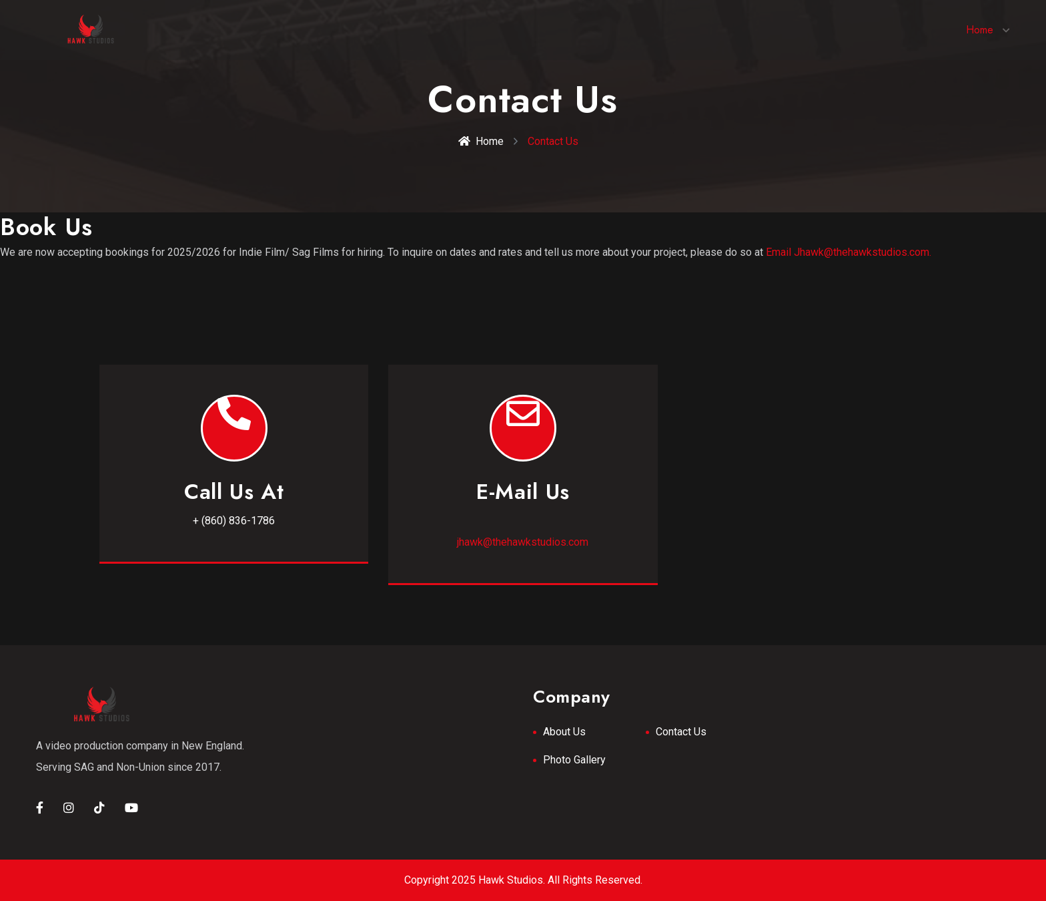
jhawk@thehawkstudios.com (522, 542)
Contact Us (681, 731)
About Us (564, 731)
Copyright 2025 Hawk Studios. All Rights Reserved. (523, 880)
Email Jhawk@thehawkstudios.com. (848, 252)
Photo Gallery (574, 759)
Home (979, 29)
